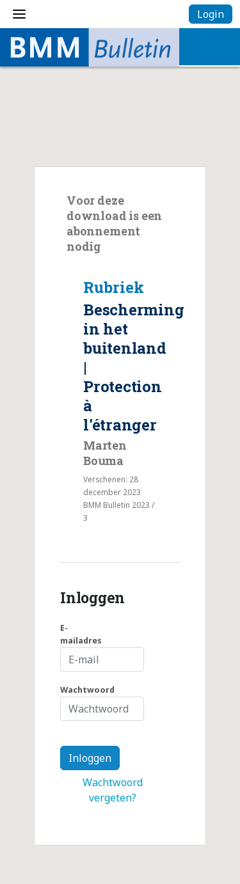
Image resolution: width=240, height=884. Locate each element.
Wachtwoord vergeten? (113, 790)
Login (210, 14)
